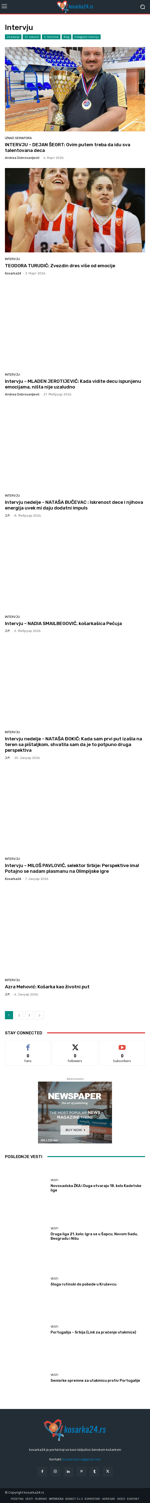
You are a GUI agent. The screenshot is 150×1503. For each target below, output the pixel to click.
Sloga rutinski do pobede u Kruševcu (83, 1284)
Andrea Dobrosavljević (22, 158)
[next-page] (39, 1015)
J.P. (7, 515)
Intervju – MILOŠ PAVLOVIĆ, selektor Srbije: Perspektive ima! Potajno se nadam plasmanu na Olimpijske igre (72, 868)
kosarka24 (13, 273)
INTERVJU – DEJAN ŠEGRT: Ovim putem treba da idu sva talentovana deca (67, 147)
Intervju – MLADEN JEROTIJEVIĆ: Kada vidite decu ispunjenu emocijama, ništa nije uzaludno (73, 384)
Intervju (12, 259)
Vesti (54, 1180)
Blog (66, 36)
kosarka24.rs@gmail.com (82, 1459)
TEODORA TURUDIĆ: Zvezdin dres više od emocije (60, 265)
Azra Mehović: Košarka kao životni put (47, 987)
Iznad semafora (18, 138)
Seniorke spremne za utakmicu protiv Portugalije (95, 1380)
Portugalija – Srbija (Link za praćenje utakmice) (93, 1332)
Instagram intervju (87, 36)
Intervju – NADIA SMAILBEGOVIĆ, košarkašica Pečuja (63, 623)
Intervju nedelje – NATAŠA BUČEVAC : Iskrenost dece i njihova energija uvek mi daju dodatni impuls (74, 505)
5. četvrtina (51, 36)
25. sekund (32, 36)
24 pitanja (13, 36)
